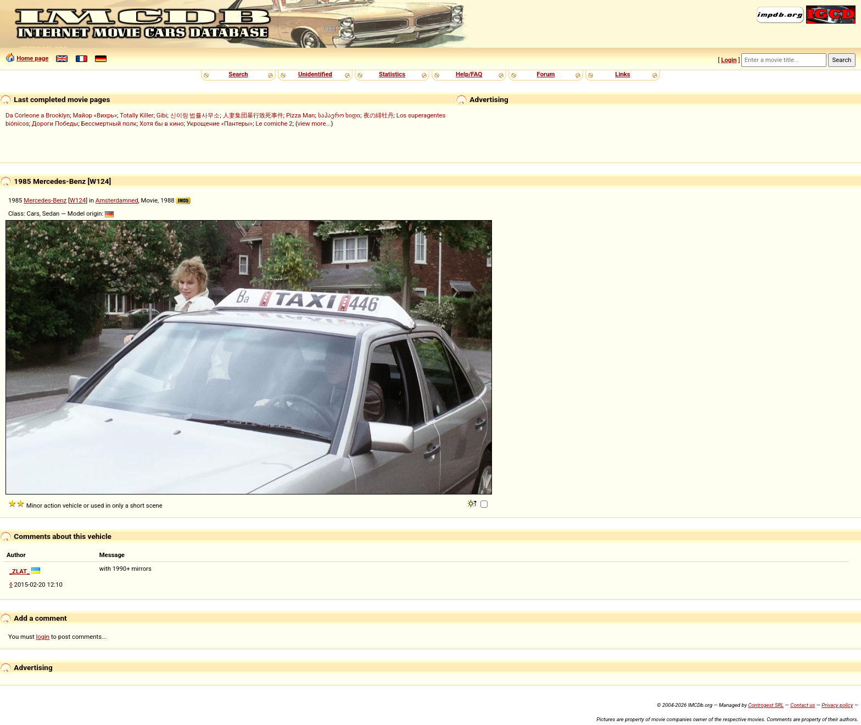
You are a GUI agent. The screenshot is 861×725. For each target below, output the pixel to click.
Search (238, 74)
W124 (78, 200)
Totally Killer (136, 115)
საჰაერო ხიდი (339, 115)
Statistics (392, 74)
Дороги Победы (55, 123)
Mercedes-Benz (45, 200)
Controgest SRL (766, 705)
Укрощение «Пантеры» (220, 123)
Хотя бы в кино (161, 123)
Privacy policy (837, 705)
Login (728, 60)
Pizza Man (300, 115)
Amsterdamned (117, 200)
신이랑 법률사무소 (195, 115)
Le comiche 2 (273, 123)
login (43, 636)
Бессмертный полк (109, 123)
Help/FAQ (469, 74)
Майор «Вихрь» (94, 115)
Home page (32, 58)
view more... (314, 123)
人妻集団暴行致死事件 (253, 115)
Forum (546, 74)
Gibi (161, 115)
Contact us (802, 705)
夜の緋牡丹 (379, 115)
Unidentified (315, 74)
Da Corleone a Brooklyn (37, 115)
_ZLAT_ (19, 571)
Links (622, 74)
